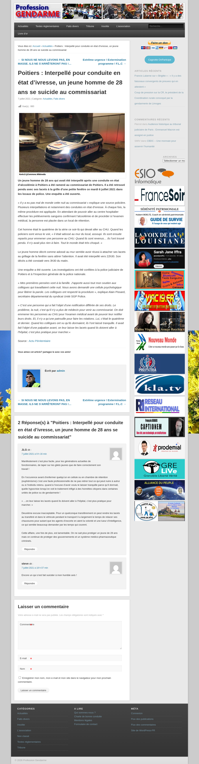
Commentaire (26, 624)
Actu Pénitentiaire (39, 340)
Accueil (36, 46)
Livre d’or (23, 33)
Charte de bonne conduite (88, 716)
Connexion (136, 713)
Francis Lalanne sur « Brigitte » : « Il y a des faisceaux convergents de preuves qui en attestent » (158, 81)
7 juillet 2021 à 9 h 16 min (34, 454)
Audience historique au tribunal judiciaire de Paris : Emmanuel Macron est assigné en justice (158, 130)
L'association (24, 730)
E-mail (26, 658)
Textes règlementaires (47, 26)
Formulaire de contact (85, 724)
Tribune (90, 26)
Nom (26, 669)
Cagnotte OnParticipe (159, 59)
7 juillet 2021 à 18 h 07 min (35, 568)
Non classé (23, 736)
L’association (123, 26)
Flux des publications (142, 719)
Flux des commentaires (143, 724)
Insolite (105, 26)
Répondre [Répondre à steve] (29, 583)
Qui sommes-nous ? (85, 712)
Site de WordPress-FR (143, 730)
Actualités (23, 26)
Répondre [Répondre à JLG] (29, 549)
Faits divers (72, 26)
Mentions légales (83, 720)
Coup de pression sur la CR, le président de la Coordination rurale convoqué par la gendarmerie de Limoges (159, 98)
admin (61, 370)
